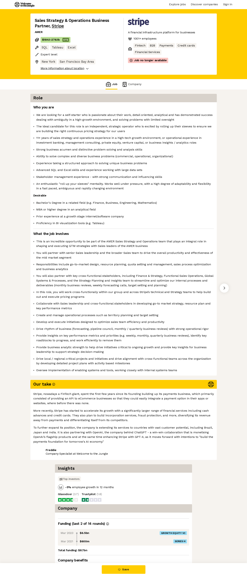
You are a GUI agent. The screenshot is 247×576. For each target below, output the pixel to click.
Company (131, 84)
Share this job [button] (44, 547)
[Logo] (25, 4)
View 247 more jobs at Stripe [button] (80, 547)
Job (111, 84)
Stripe (58, 26)
